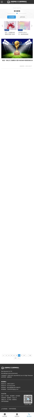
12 (30, 355)
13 (15, 358)
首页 (2, 395)
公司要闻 (11, 17)
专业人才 (14, 397)
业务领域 (17, 395)
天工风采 (9, 399)
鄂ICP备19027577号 (6, 371)
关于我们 (7, 395)
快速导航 (3, 393)
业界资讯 (22, 17)
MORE (7, 30)
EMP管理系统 (4, 401)
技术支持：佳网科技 (6, 377)
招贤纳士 (14, 399)
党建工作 (3, 399)
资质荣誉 (3, 397)
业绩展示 (9, 397)
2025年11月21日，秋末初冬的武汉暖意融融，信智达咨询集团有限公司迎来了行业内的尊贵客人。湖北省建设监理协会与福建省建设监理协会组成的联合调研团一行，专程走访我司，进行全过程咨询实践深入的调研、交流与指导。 (23, 33)
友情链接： (5, 408)
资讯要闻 (12, 395)
